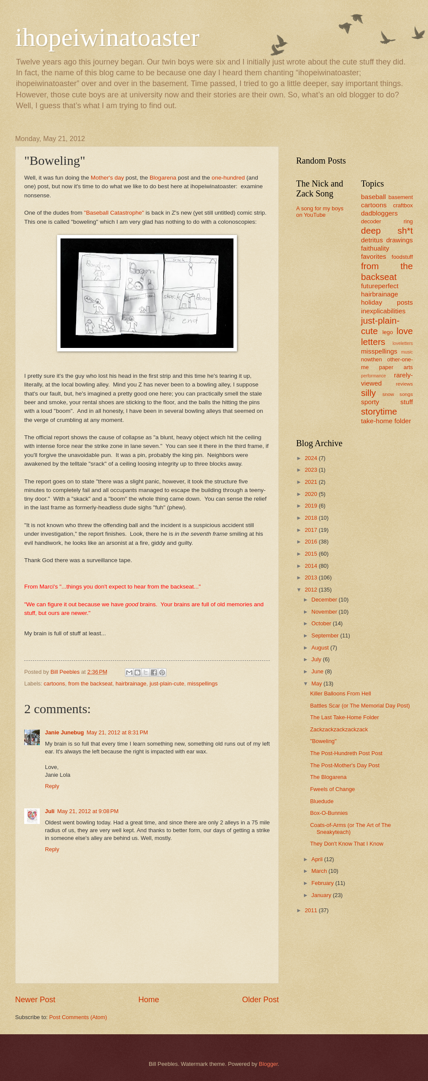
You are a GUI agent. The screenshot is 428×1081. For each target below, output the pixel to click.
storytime (379, 411)
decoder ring (387, 221)
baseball (373, 196)
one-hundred (228, 177)
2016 (312, 541)
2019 (312, 505)
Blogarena (163, 177)
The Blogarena (328, 777)
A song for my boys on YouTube (320, 211)
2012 (312, 589)
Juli (49, 811)
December (325, 599)
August (320, 647)
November (325, 611)
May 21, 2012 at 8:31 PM (117, 732)
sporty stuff (387, 401)
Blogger (268, 1064)
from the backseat (90, 683)
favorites (373, 256)
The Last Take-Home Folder (344, 717)
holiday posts (387, 302)
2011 (312, 910)
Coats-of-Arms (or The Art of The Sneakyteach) (350, 828)
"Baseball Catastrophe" (114, 212)
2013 (312, 577)
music (407, 352)
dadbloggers (379, 213)
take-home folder (386, 421)
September (325, 635)
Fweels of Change (332, 789)
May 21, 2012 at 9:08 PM (87, 811)
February (323, 883)
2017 (312, 530)
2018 (312, 518)
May (317, 683)
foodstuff (402, 257)
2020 (312, 494)
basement (400, 197)
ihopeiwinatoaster (107, 37)
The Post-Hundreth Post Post (346, 753)
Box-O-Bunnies (329, 813)
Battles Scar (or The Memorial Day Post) (360, 705)
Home (148, 999)
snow (388, 394)
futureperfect (380, 286)
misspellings (202, 683)
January (321, 895)
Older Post (260, 999)
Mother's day (107, 177)
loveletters (403, 343)
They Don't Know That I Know (346, 843)
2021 (312, 482)
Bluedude (321, 801)
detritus (372, 240)
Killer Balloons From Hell (340, 693)
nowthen (371, 359)
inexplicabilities (383, 311)
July (317, 659)
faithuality (375, 248)
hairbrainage (131, 683)
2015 (312, 553)
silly (368, 393)
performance (373, 375)
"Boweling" (323, 741)
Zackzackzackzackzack (339, 729)
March (319, 871)
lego (387, 332)
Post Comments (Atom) (78, 1017)
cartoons (54, 683)
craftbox (403, 205)
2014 (312, 566)
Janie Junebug (64, 732)
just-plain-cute (167, 683)
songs (406, 394)
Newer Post (35, 999)
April (317, 859)
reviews (404, 383)
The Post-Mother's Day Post (345, 765)
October (321, 623)
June (318, 671)
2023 (312, 470)
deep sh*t (387, 230)
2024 (312, 458)
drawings (399, 240)
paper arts (396, 367)
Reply (52, 786)
